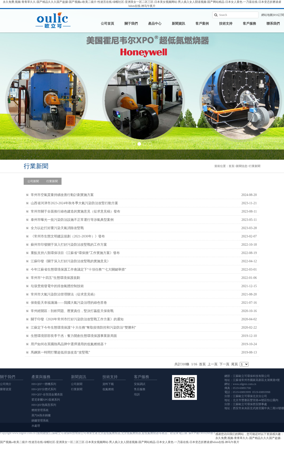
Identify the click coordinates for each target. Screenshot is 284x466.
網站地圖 (267, 15)
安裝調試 (139, 384)
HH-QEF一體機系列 (43, 384)
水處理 (35, 425)
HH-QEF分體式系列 (43, 389)
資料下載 (108, 384)
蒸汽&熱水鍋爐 (41, 415)
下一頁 (224, 364)
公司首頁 (107, 23)
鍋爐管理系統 (40, 420)
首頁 (231, 166)
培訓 (137, 394)
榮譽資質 (5, 389)
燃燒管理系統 (40, 410)
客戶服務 (249, 23)
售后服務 (139, 389)
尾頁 (234, 364)
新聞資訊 (178, 23)
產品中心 (154, 23)
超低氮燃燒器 (150, 433)
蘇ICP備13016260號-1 (202, 433)
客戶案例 (202, 23)
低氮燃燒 (108, 389)
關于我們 (131, 23)
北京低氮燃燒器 (131, 433)
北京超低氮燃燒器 (109, 433)
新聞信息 (241, 166)
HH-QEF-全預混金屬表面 (47, 394)
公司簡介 (5, 384)
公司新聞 (33, 181)
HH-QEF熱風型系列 (43, 405)
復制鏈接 (43, 433)
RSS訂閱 (278, 15)
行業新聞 (254, 166)
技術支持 (225, 23)
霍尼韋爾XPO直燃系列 (45, 399)
